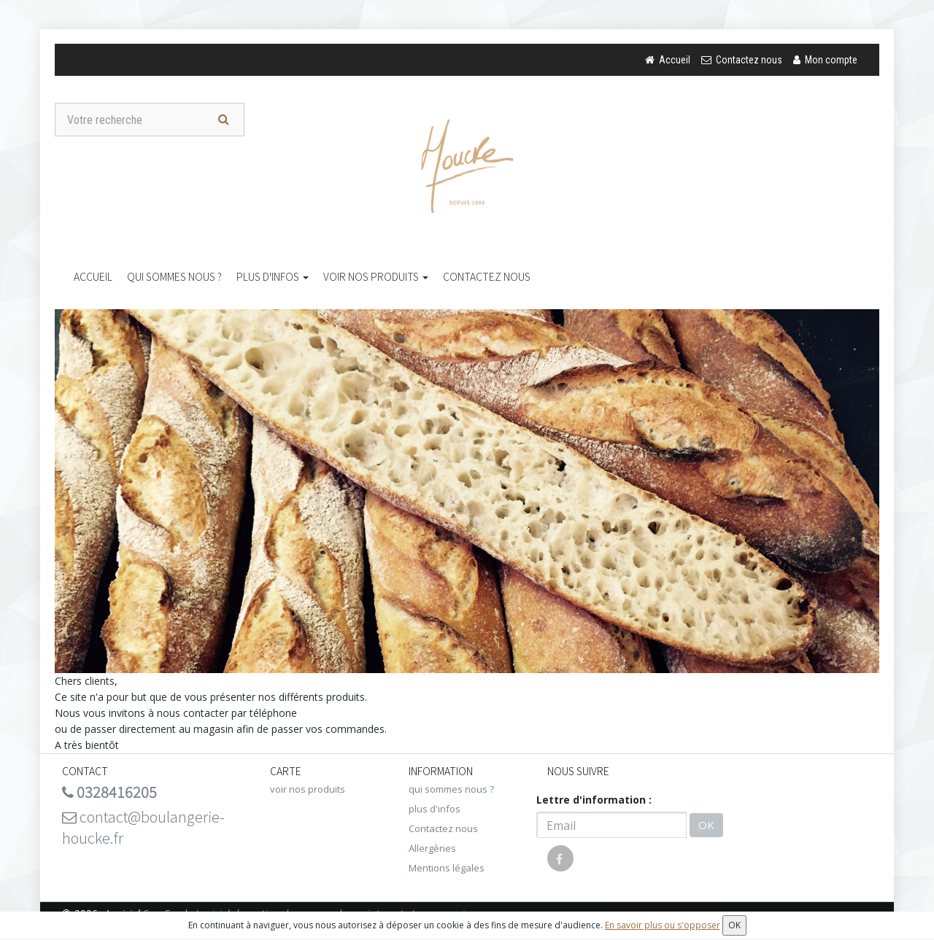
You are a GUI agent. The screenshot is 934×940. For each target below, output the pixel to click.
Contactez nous (486, 276)
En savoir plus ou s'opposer (662, 925)
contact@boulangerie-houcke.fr (143, 827)
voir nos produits (375, 276)
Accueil (93, 276)
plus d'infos (272, 276)
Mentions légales (447, 867)
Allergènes (432, 848)
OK (706, 824)
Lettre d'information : (594, 800)
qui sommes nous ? (174, 276)
